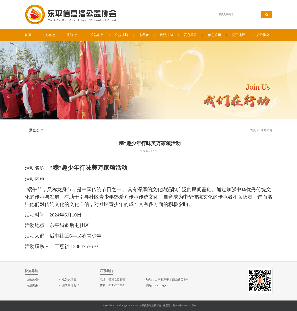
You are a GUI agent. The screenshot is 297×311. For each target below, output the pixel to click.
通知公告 (73, 35)
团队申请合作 (70, 285)
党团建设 (238, 35)
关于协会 (262, 35)
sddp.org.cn (161, 285)
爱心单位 (190, 35)
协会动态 (48, 35)
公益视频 (121, 35)
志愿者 (144, 35)
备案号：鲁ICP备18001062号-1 (179, 305)
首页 (28, 35)
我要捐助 (166, 35)
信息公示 (214, 35)
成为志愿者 (69, 279)
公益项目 (97, 35)
